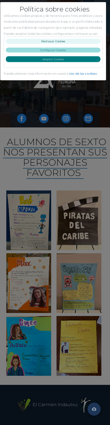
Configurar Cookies (55, 56)
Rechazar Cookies (55, 47)
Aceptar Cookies (55, 65)
